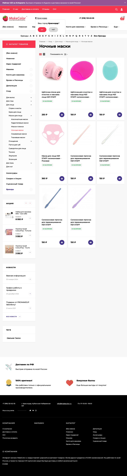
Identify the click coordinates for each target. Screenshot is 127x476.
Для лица (59, 41)
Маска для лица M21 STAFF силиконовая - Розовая (51, 158)
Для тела (10, 163)
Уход (50, 41)
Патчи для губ (14, 145)
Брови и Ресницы (73, 444)
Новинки (69, 432)
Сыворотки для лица (17, 148)
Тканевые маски (18, 137)
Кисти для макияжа (73, 441)
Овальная (10, 338)
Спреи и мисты (15, 108)
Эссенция (13, 159)
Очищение (13, 141)
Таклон (18, 338)
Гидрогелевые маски (20, 123)
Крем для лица (15, 112)
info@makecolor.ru (64, 404)
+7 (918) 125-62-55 (86, 18)
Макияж (69, 438)
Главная (5, 9)
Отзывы (45, 9)
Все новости (13, 316)
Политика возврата (9, 438)
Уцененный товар (100, 441)
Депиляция (97, 429)
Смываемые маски (19, 134)
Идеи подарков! (72, 435)
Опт (54, 9)
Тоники (12, 152)
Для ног (9, 167)
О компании (7, 429)
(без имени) (70, 429)
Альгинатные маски (19, 119)
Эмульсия (13, 156)
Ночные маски (17, 130)
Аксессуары (97, 435)
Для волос (10, 97)
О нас (15, 9)
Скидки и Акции (99, 438)
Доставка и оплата (30, 9)
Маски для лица (72, 41)
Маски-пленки (17, 127)
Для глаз (9, 101)
